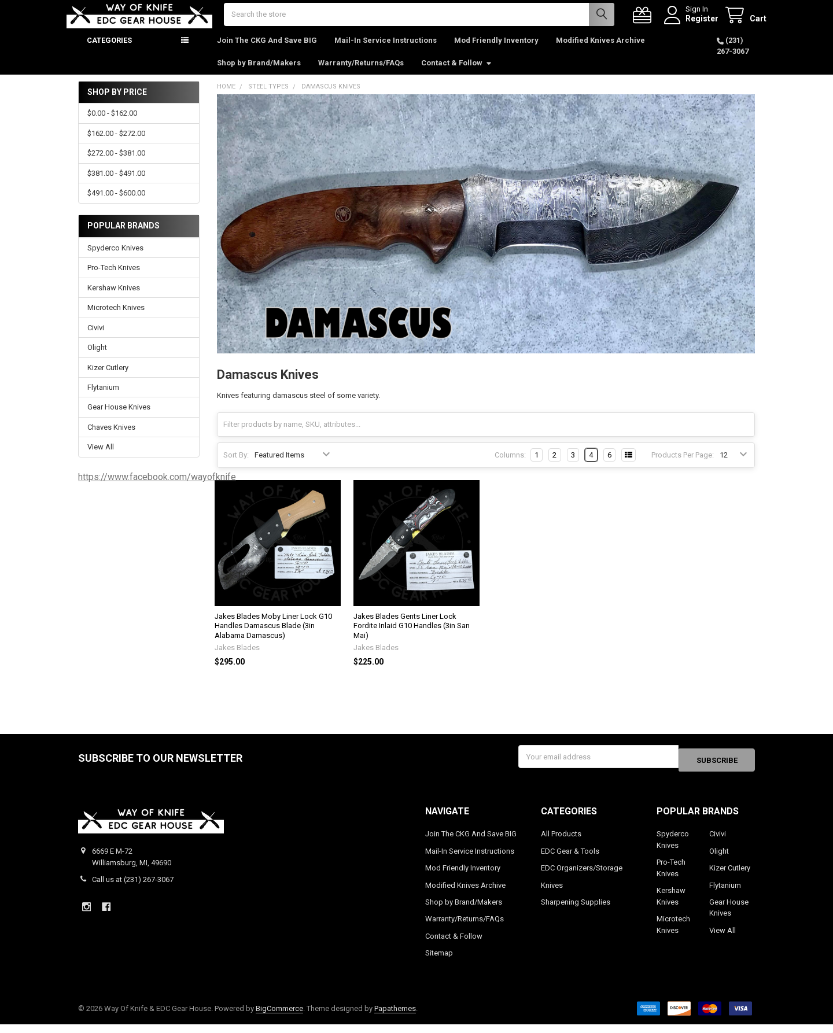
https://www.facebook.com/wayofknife (157, 488)
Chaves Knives (111, 438)
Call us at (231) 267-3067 (133, 887)
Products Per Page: (682, 466)
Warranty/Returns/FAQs (361, 74)
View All (100, 458)
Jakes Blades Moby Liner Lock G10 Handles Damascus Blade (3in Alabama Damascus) (273, 637)
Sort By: (236, 466)
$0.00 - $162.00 (112, 124)
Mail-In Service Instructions (385, 51)
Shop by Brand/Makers (259, 74)
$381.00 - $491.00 (116, 184)
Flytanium (103, 398)
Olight (97, 359)
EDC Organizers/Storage (581, 876)
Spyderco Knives (115, 259)
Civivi (95, 339)
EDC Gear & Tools (570, 859)
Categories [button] (109, 51)
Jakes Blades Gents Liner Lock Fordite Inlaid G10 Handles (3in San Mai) (411, 637)
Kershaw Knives (113, 299)
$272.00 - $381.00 (116, 164)
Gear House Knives (118, 418)
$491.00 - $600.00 (116, 204)
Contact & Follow (456, 74)
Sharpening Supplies (575, 910)
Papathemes (395, 1016)
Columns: (510, 466)
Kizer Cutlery (107, 378)
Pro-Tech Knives (113, 279)
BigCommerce (279, 1016)
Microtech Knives (116, 319)
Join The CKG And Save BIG (267, 51)
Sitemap (439, 961)
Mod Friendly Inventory (496, 51)
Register (690, 24)
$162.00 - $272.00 (116, 145)
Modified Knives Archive (600, 51)
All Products (561, 842)
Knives (552, 893)
